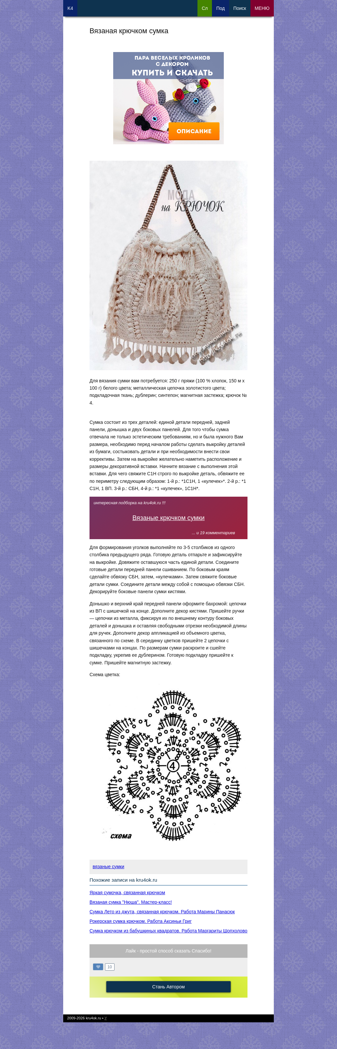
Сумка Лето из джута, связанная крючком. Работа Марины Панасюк (162, 911)
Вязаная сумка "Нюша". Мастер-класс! (131, 902)
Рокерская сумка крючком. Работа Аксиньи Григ (141, 921)
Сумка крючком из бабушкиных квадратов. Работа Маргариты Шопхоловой (170, 930)
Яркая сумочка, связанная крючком (127, 892)
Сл (205, 8)
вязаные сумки (108, 866)
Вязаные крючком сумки (168, 517)
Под (220, 8)
